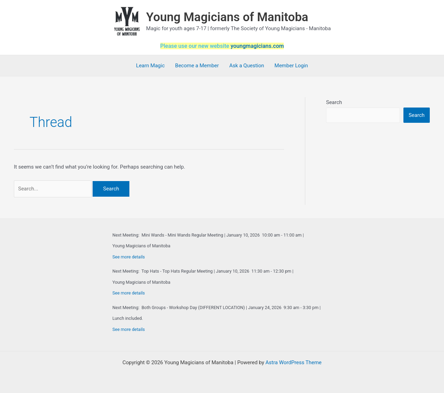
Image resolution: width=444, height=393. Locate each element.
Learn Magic (150, 65)
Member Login (291, 65)
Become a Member (197, 65)
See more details (128, 256)
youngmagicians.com (257, 46)
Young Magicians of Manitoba (227, 17)
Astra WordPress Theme (293, 362)
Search (334, 102)
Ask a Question (246, 65)
